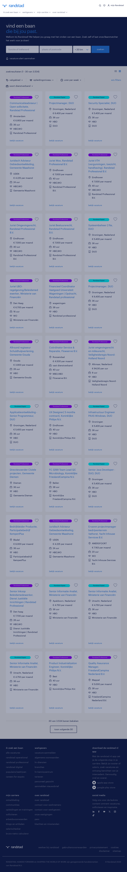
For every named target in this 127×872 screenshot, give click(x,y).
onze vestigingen (43, 814)
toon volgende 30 (63, 729)
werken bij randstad (48, 847)
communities (12, 804)
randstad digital (14, 767)
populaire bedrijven (16, 772)
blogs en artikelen (15, 824)
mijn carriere (12, 795)
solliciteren (11, 814)
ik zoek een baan (12, 12)
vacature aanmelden (45, 752)
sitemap (117, 851)
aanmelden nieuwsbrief (47, 786)
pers (37, 819)
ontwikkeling (12, 800)
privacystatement (99, 847)
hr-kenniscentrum (44, 772)
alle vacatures (13, 752)
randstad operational (17, 757)
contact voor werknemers (48, 804)
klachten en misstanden (47, 824)
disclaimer (104, 851)
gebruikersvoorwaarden (74, 847)
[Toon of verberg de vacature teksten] (117, 71)
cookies (115, 847)
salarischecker (13, 828)
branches (39, 767)
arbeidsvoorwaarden (16, 819)
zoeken (100, 49)
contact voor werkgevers (47, 809)
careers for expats (15, 776)
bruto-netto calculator (17, 833)
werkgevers (28, 12)
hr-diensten (41, 762)
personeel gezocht (44, 781)
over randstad (59, 12)
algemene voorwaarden (47, 757)
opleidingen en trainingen (19, 809)
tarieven (39, 776)
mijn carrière (44, 12)
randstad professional (17, 762)
